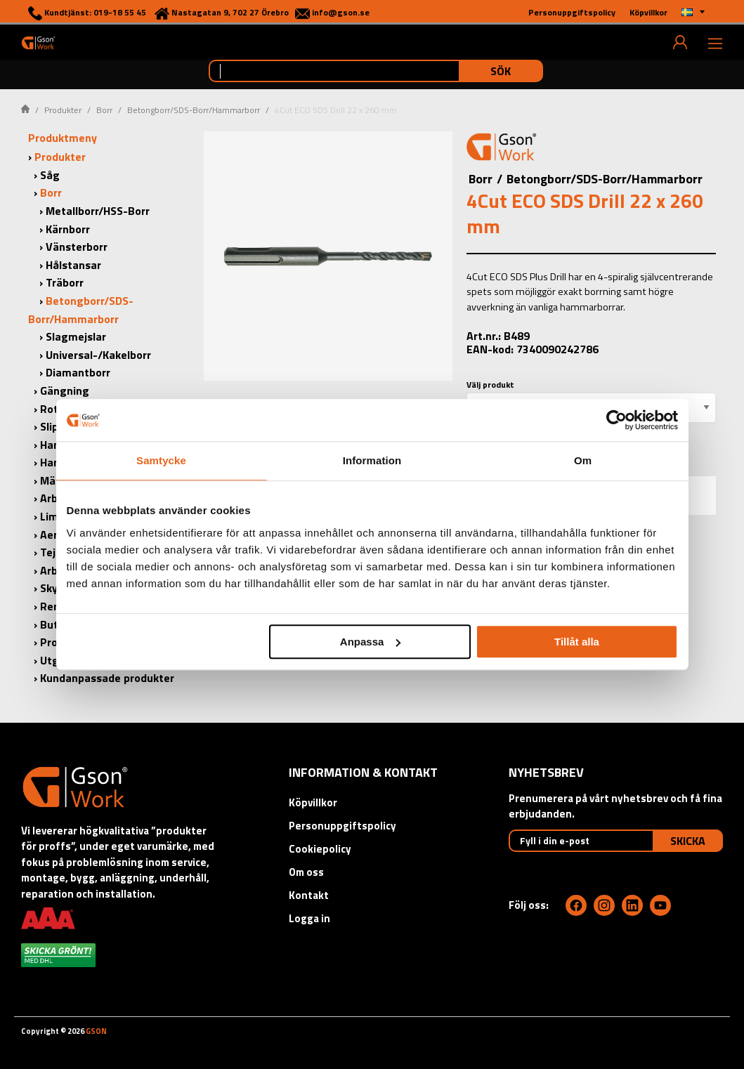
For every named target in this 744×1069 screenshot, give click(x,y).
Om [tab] (583, 460)
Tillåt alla (576, 642)
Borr (104, 110)
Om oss (306, 872)
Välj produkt (490, 384)
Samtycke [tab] (161, 460)
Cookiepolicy (320, 849)
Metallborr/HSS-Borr (98, 210)
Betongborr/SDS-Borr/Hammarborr (193, 110)
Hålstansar (73, 264)
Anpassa (370, 642)
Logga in (309, 918)
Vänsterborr (76, 246)
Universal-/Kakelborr (98, 354)
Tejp (51, 552)
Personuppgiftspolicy (342, 826)
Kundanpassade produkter (107, 677)
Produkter (62, 110)
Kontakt (309, 895)
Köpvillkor (313, 802)
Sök (500, 71)
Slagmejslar (76, 336)
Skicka (687, 840)
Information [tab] (372, 460)
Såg (50, 174)
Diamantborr (78, 372)
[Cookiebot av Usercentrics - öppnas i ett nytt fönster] (616, 420)
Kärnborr (68, 229)
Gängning (64, 390)
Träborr (65, 282)
